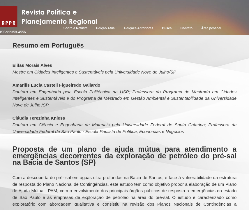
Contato (186, 28)
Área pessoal (211, 28)
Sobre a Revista (75, 28)
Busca (167, 28)
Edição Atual (105, 28)
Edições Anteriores (138, 28)
